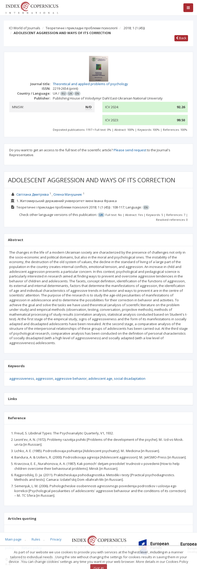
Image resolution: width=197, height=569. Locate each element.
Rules (36, 539)
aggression (44, 378)
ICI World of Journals (24, 28)
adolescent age (100, 378)
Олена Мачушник (67, 194)
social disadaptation (129, 378)
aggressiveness (21, 378)
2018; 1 (134, 28)
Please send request (130, 150)
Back (181, 38)
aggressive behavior (71, 378)
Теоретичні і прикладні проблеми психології (81, 28)
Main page (13, 539)
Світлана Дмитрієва (32, 194)
